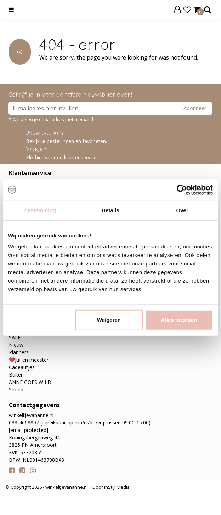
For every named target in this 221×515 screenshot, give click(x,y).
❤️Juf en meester (29, 359)
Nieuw (16, 344)
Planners (19, 352)
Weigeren (109, 320)
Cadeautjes (22, 367)
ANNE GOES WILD (30, 382)
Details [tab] (110, 210)
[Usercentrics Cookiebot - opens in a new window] (182, 189)
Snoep (16, 389)
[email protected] (28, 430)
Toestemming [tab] (39, 210)
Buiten (16, 374)
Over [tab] (182, 210)
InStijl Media (116, 487)
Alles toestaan (179, 320)
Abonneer (194, 108)
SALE (15, 337)
